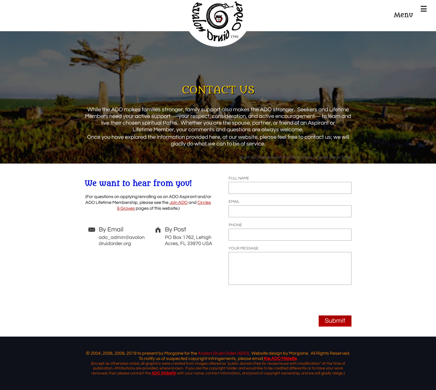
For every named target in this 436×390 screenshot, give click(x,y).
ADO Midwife (164, 373)
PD (346, 157)
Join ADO (178, 202)
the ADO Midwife (280, 358)
